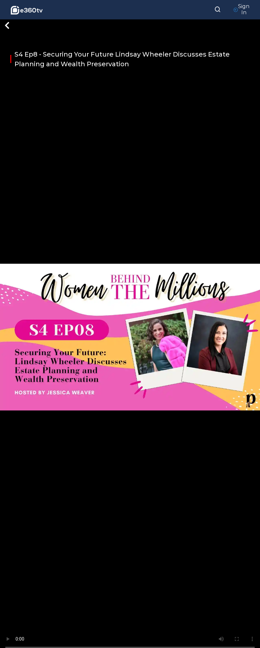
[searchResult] (217, 9)
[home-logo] (26, 10)
